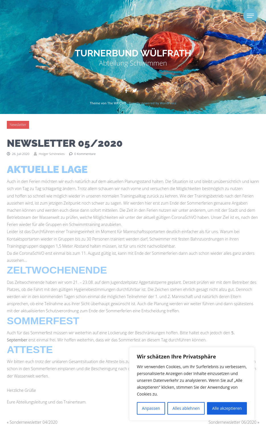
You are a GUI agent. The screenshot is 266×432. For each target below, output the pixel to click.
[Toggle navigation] (250, 16)
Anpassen (151, 408)
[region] (192, 384)
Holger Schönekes (49, 154)
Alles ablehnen (186, 408)
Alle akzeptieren (227, 408)
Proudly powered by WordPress (152, 103)
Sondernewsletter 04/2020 (34, 422)
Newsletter (18, 124)
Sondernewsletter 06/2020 (232, 422)
